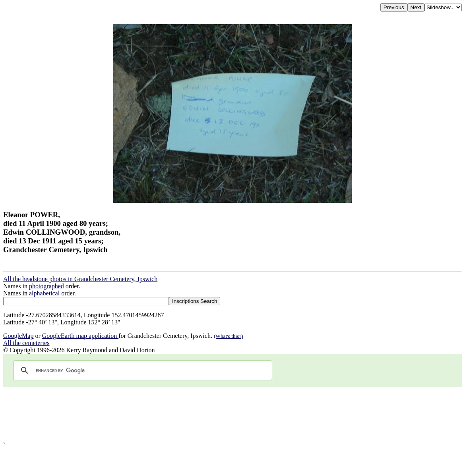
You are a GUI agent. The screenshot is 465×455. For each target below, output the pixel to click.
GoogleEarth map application (80, 335)
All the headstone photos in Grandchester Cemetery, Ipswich (80, 279)
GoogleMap (18, 335)
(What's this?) (228, 336)
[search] (141, 370)
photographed (46, 286)
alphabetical (44, 293)
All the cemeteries (26, 342)
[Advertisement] (232, 414)
